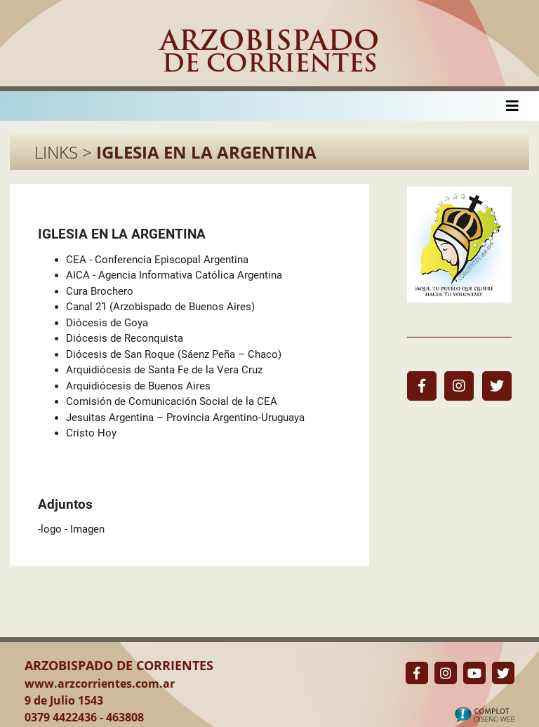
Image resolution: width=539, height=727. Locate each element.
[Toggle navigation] (512, 105)
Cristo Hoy (91, 433)
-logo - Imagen (71, 529)
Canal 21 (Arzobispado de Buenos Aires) (160, 306)
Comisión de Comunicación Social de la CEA (171, 401)
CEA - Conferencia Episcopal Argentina (157, 259)
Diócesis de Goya (107, 322)
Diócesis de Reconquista (124, 338)
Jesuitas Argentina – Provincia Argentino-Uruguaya (185, 417)
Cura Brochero (99, 291)
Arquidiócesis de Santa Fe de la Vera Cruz (164, 370)
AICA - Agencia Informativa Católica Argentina (174, 275)
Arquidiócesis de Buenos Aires (138, 386)
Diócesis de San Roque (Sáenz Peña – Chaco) (173, 354)
